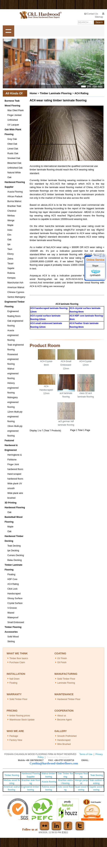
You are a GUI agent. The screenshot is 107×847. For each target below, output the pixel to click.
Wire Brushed (64, 744)
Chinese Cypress (15, 292)
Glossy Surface (14, 598)
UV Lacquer (13, 124)
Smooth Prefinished (67, 736)
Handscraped (13, 593)
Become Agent (64, 719)
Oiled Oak (12, 144)
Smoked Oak (13, 158)
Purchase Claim (17, 662)
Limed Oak (12, 148)
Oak (9, 239)
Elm (9, 235)
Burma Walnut (14, 201)
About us (61, 715)
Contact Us (91, 14)
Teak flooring (96, 775)
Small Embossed (15, 622)
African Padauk (14, 196)
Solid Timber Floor (66, 679)
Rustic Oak (12, 153)
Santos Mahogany (16, 297)
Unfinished (12, 120)
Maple (10, 225)
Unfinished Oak (15, 168)
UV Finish (62, 658)
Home (33, 93)
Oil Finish (61, 662)
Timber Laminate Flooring (56, 93)
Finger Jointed (14, 115)
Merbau (11, 215)
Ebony (10, 254)
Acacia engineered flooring (12, 335)
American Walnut (15, 287)
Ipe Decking (13, 550)
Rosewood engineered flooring (12, 359)
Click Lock (12, 589)
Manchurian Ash (15, 282)
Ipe (9, 244)
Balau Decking (14, 560)
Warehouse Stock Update (21, 719)
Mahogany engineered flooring (12, 402)
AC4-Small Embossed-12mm (66, 365)
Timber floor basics (18, 658)
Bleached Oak (14, 163)
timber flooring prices (19, 715)
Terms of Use (85, 754)
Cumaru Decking (15, 555)
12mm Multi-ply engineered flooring (14, 417)
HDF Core (12, 579)
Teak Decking (14, 545)
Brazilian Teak (14, 206)
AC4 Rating (13, 584)
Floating (11, 574)
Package (13, 736)
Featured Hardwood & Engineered (11, 445)
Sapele (10, 268)
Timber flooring (11, 775)
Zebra (10, 258)
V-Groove (12, 608)
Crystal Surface (15, 603)
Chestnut (11, 211)
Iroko (9, 230)
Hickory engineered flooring (12, 388)
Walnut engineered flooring (12, 373)
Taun (9, 249)
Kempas (11, 278)
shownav (8, 31)
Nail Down (14, 679)
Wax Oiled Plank (15, 110)
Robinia (11, 273)
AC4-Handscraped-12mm (46, 390)
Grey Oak (12, 139)
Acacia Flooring (15, 191)
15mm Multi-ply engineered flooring (14, 431)
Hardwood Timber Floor (68, 699)
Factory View (15, 740)
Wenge (10, 220)
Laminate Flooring (66, 683)
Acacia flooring (49, 781)
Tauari (10, 263)
